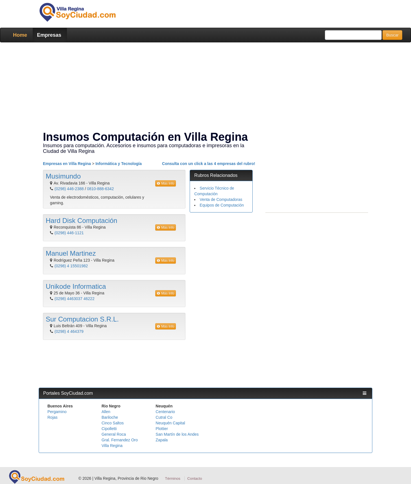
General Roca (114, 434)
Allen (106, 411)
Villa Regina (112, 445)
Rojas (52, 417)
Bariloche (110, 417)
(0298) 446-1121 (69, 233)
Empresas (49, 35)
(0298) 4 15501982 (71, 266)
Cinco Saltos (113, 423)
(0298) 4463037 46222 (74, 298)
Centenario (165, 411)
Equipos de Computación (222, 205)
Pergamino (57, 411)
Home (20, 35)
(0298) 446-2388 (69, 188)
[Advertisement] (203, 87)
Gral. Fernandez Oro (120, 440)
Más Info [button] (165, 183)
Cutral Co (164, 417)
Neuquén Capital (170, 423)
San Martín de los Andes (177, 434)
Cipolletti (109, 428)
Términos (172, 478)
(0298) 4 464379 (69, 331)
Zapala (162, 440)
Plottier (162, 428)
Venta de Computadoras (221, 199)
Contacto (194, 478)
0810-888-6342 (100, 188)
